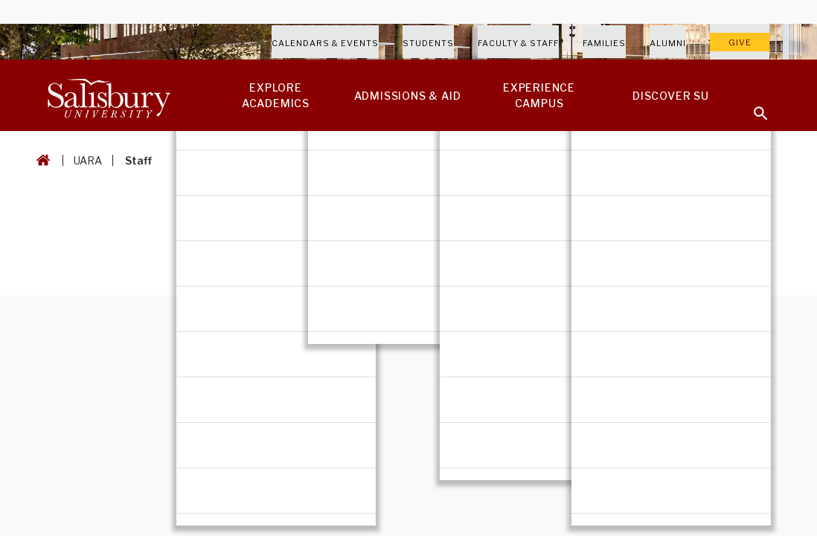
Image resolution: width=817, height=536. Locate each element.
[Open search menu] (751, 104)
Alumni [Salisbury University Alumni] (668, 43)
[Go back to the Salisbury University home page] (40, 160)
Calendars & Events (325, 43)
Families (604, 43)
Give (740, 42)
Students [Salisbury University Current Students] (428, 43)
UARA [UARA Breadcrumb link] (88, 160)
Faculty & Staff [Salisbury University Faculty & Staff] (518, 43)
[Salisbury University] (108, 95)
